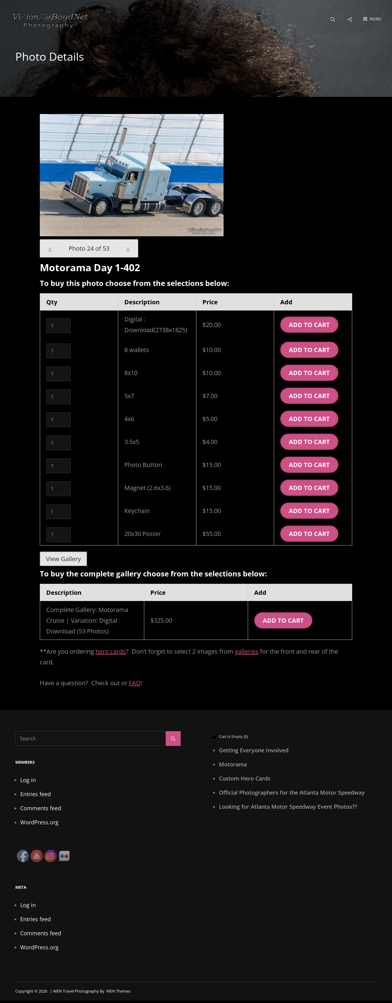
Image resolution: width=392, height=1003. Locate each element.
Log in (28, 780)
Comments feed (40, 808)
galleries (246, 652)
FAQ (135, 683)
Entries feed (35, 794)
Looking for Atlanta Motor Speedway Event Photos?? (288, 807)
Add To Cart (309, 325)
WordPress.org (39, 822)
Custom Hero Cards (244, 779)
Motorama (233, 765)
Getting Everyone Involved (253, 750)
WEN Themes (118, 991)
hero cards (111, 652)
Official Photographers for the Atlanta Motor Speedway (292, 793)
